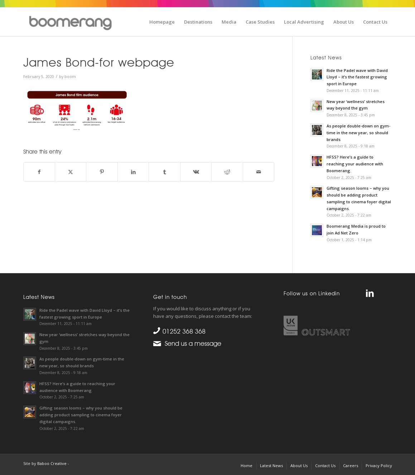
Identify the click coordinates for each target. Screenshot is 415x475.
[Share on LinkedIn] (133, 172)
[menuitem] (162, 22)
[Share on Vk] (195, 172)
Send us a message (191, 343)
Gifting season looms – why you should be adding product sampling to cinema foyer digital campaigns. (80, 414)
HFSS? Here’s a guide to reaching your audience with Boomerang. (355, 163)
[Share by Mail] (258, 172)
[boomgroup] (76, 21)
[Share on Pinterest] (101, 172)
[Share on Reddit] (227, 172)
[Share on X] (70, 172)
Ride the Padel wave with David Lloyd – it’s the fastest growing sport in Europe (357, 77)
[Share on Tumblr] (164, 172)
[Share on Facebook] (39, 172)
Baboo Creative (52, 463)
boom (70, 76)
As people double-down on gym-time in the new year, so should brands (358, 132)
